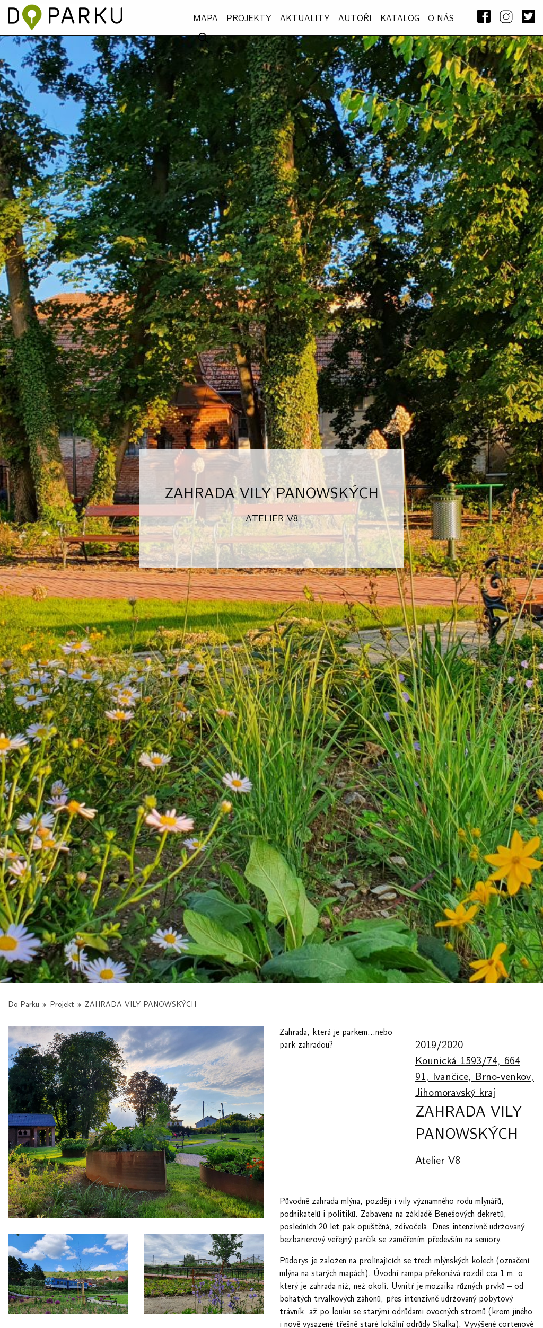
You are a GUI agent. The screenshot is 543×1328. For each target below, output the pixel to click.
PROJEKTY (249, 18)
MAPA (205, 18)
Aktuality (305, 18)
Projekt (62, 1004)
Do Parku (23, 1004)
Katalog (399, 18)
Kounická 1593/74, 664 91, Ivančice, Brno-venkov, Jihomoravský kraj (474, 1077)
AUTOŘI (355, 18)
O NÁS (441, 18)
